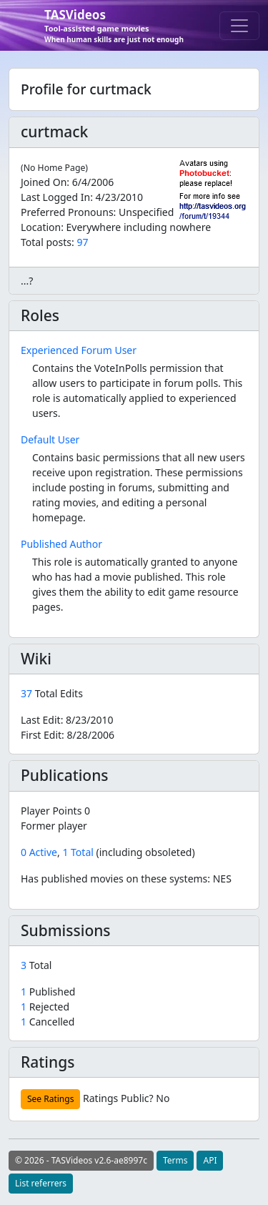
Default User (50, 439)
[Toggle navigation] (239, 25)
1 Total (77, 852)
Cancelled (47, 1021)
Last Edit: (67, 720)
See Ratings (50, 1099)
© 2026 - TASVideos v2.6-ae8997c (81, 1160)
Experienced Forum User (79, 350)
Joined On (43, 182)
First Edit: (67, 735)
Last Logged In (55, 197)
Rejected (45, 1006)
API (210, 1160)
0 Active (39, 852)
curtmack (54, 132)
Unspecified (146, 212)
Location (41, 227)
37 (28, 693)
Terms (175, 1160)
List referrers (40, 1183)
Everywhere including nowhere (138, 227)
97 (82, 242)
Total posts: (47, 242)
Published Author (61, 544)
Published (48, 991)
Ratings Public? (118, 1098)
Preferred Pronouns (67, 212)
